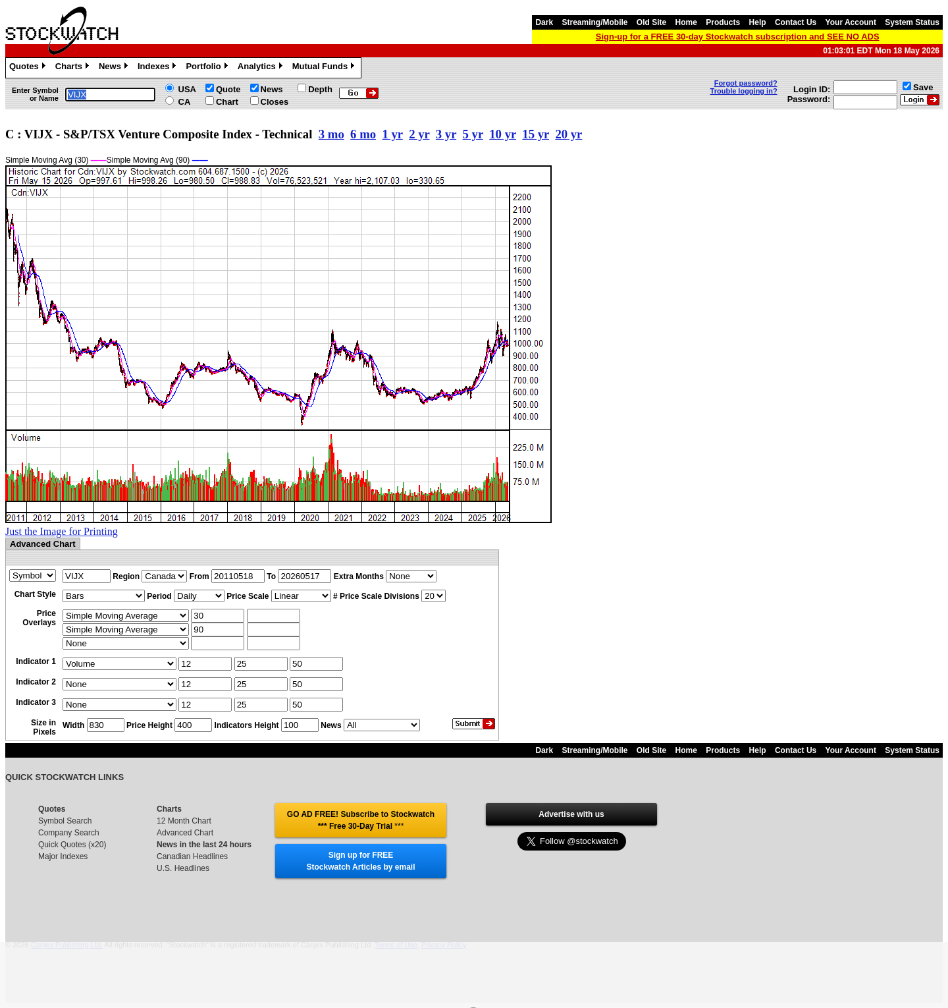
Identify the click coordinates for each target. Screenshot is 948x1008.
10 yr (502, 134)
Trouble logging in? (743, 91)
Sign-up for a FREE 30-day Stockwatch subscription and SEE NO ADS (738, 37)
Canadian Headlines (192, 856)
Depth (320, 89)
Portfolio (208, 68)
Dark (544, 22)
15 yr (535, 134)
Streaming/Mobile (594, 22)
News (115, 68)
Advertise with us (571, 814)
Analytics (262, 68)
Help (757, 22)
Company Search (68, 832)
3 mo (331, 134)
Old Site (651, 22)
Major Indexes (63, 856)
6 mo (363, 134)
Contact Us (795, 22)
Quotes (29, 68)
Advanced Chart (185, 832)
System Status (912, 22)
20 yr (568, 134)
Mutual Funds (325, 68)
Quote (228, 89)
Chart (227, 102)
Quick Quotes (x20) (72, 844)
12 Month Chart (184, 821)
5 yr (473, 134)
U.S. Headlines (183, 868)
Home (686, 22)
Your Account (851, 22)
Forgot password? (745, 83)
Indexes (158, 68)
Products (723, 22)
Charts (73, 68)
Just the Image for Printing (61, 531)
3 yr (446, 134)
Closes (275, 102)
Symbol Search (65, 821)
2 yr (419, 134)
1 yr (392, 134)
